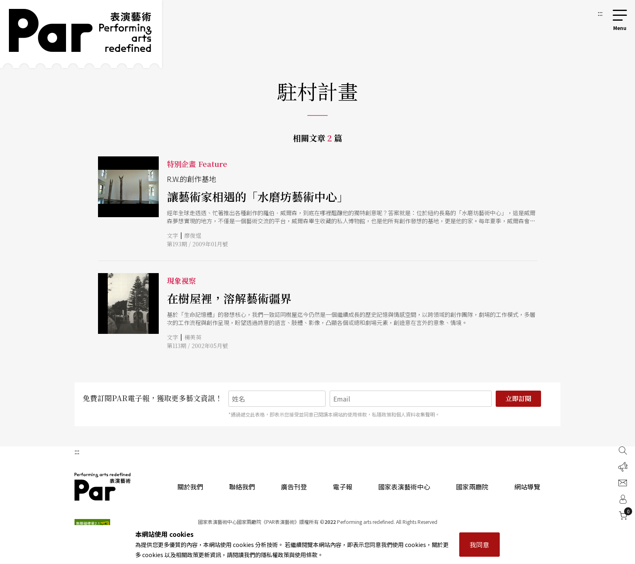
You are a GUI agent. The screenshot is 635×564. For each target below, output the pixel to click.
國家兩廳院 (472, 486)
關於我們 (190, 486)
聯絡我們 (242, 486)
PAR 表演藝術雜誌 (103, 486)
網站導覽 (527, 486)
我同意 (479, 544)
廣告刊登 (294, 486)
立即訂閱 (518, 398)
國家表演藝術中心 (404, 486)
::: (600, 13)
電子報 (342, 486)
